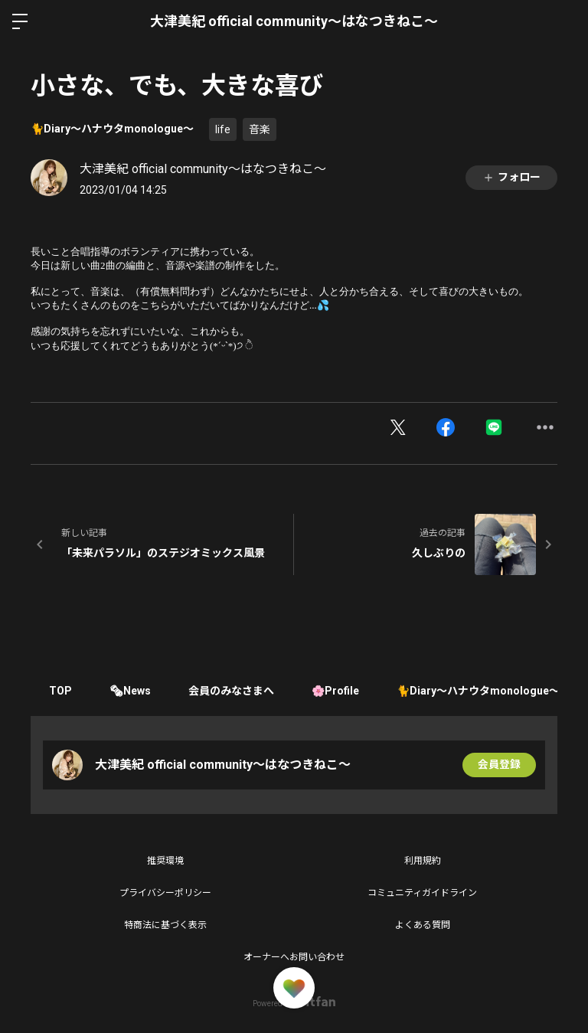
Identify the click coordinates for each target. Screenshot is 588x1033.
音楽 (259, 129)
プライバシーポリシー (165, 893)
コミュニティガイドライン (422, 893)
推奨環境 (165, 860)
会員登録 (499, 765)
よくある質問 (422, 925)
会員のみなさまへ (233, 691)
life (222, 129)
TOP (61, 691)
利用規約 (422, 860)
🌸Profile (338, 691)
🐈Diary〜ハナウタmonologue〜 (112, 129)
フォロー (511, 177)
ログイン (563, 21)
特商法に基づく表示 (165, 925)
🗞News (131, 691)
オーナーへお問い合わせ (294, 957)
